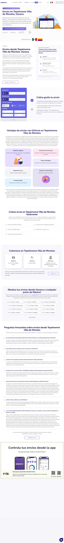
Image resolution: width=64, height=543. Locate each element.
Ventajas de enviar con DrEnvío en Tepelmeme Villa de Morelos (32, 131)
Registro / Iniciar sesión (10, 82)
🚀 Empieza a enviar (32, 439)
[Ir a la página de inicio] (4, 2)
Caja (14, 105)
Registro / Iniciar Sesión (60, 2)
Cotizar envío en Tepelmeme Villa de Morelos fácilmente (32, 213)
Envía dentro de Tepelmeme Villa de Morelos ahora (14, 28)
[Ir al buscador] (48, 2)
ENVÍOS (21, 2)
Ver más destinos (32, 317)
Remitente (5, 90)
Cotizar (13, 119)
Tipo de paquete (7, 102)
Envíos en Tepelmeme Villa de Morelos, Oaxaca (17, 12)
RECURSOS (27, 2)
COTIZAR (36, 2)
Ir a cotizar (53, 273)
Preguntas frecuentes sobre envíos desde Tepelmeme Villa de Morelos (32, 328)
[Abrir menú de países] (52, 2)
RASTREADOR (40, 2)
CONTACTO (32, 2)
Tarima (21, 105)
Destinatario (5, 96)
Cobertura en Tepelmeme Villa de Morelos (32, 250)
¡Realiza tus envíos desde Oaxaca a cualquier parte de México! (32, 290)
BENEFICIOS (15, 2)
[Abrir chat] (61, 540)
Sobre (5, 105)
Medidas (4, 108)
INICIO (13, 2)
